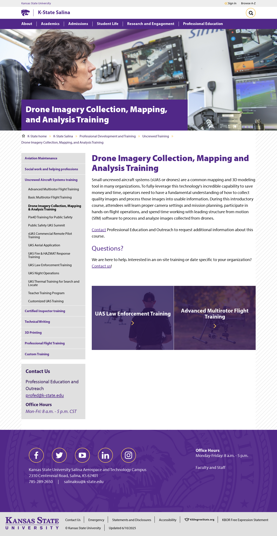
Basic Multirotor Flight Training (50, 197)
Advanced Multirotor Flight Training (53, 189)
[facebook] (36, 455)
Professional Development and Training (108, 136)
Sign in (232, 3)
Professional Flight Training (45, 343)
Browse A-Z (248, 3)
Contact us (101, 266)
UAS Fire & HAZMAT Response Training (49, 255)
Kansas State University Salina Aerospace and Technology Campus (87, 469)
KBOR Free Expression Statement (245, 520)
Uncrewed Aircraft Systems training (51, 180)
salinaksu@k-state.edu (84, 481)
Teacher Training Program (46, 293)
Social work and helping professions (51, 169)
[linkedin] (105, 455)
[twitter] (59, 455)
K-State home (34, 136)
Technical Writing (37, 321)
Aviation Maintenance (41, 158)
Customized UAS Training (46, 301)
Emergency (96, 520)
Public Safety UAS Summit (46, 225)
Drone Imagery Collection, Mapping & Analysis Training (54, 207)
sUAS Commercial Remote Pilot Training (50, 235)
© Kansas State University (83, 528)
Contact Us (72, 520)
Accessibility (167, 520)
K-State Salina (54, 12)
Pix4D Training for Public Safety (50, 217)
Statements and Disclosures (131, 520)
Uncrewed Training (155, 136)
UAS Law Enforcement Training (50, 265)
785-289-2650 (41, 481)
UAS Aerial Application (44, 245)
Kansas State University (36, 3)
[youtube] (82, 455)
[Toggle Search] (251, 13)
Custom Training (37, 354)
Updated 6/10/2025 (122, 528)
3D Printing (33, 332)
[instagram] (128, 455)
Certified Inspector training (45, 311)
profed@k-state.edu (45, 395)
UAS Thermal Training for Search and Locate (53, 283)
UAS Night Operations (43, 273)
